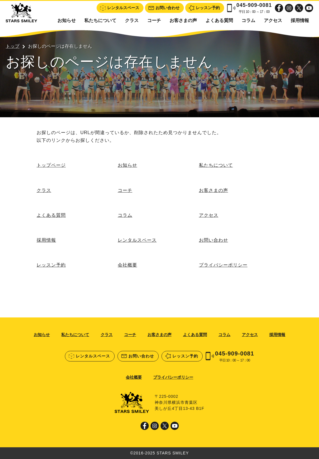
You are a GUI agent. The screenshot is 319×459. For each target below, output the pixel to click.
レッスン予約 (51, 265)
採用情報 (300, 20)
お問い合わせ (213, 240)
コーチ (154, 20)
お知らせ (66, 20)
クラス (132, 20)
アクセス (273, 20)
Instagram (289, 8)
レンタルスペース (137, 240)
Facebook (279, 8)
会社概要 (127, 265)
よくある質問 (219, 20)
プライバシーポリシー (223, 265)
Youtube (309, 8)
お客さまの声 (183, 20)
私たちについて (100, 20)
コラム (248, 20)
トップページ (51, 165)
